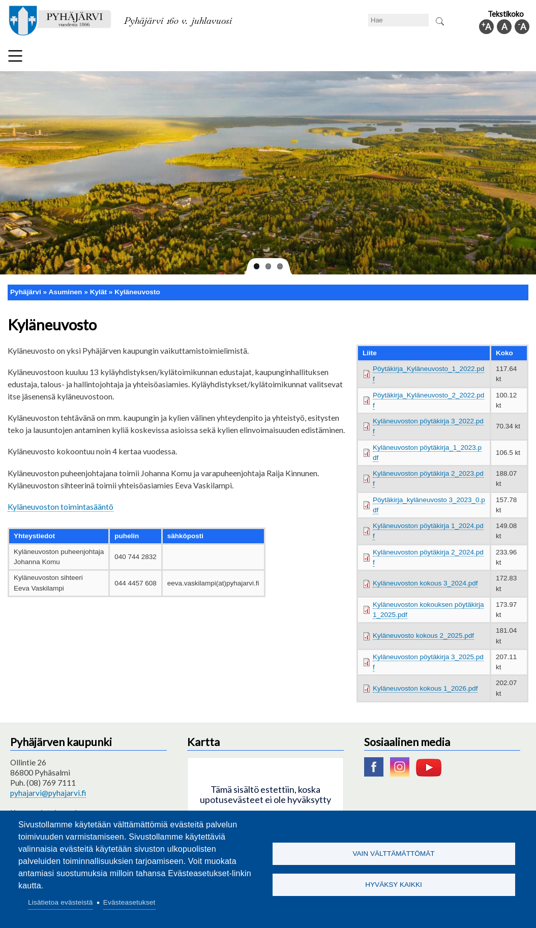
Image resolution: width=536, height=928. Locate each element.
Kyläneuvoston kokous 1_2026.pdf (425, 688)
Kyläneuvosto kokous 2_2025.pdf (423, 635)
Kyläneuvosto (137, 292)
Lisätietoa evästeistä (60, 902)
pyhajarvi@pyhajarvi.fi (48, 792)
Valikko (15, 56)
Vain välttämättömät (393, 852)
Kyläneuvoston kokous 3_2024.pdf (425, 583)
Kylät (98, 292)
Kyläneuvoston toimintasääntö (60, 506)
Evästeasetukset (129, 902)
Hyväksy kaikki (393, 885)
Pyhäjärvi (25, 292)
